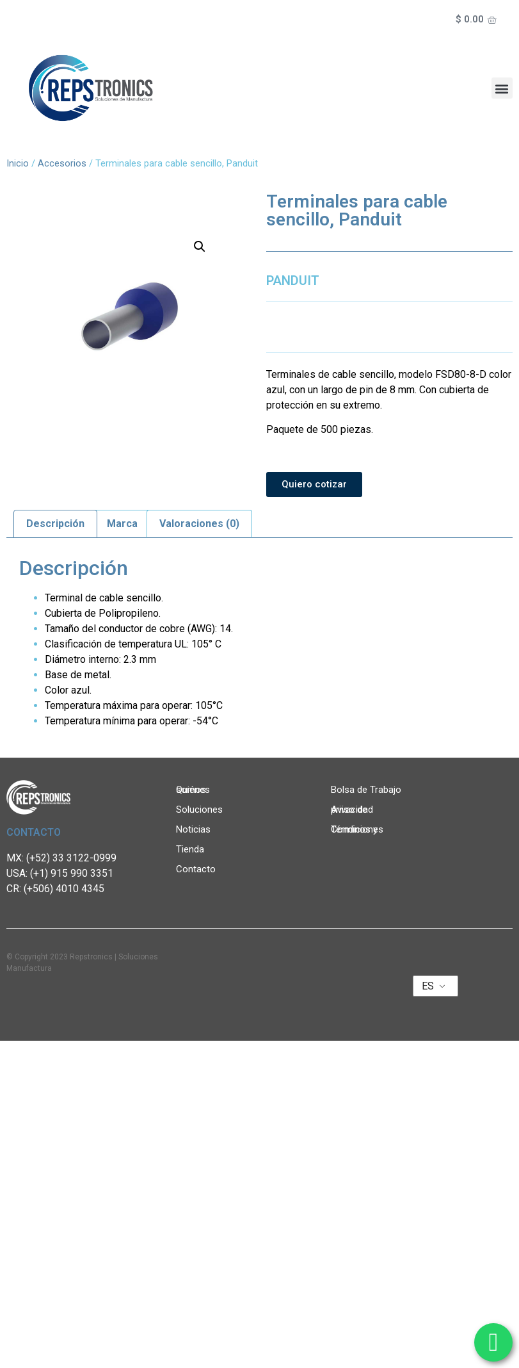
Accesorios (62, 163)
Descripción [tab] (55, 523)
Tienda (190, 849)
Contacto (196, 869)
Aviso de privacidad (352, 809)
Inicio (17, 163)
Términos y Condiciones (357, 829)
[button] (502, 88)
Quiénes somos (206, 789)
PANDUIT (292, 280)
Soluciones (202, 809)
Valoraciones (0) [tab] (199, 523)
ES (428, 986)
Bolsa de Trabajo (366, 789)
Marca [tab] (122, 523)
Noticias (196, 829)
